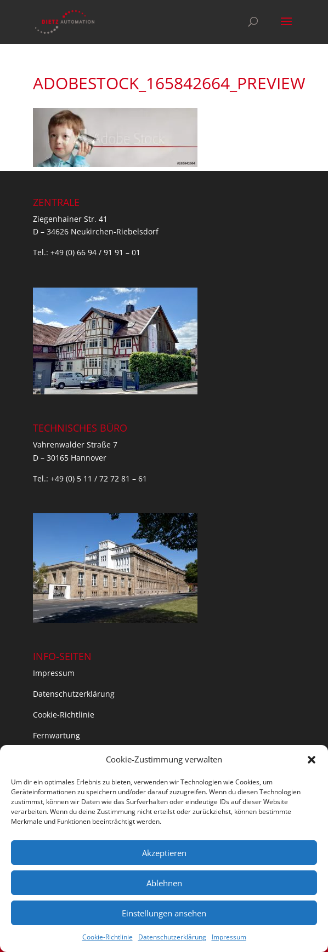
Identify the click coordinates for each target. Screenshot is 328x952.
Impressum (229, 937)
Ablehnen (164, 883)
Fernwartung (56, 735)
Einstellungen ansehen (164, 913)
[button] (311, 759)
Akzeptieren (164, 852)
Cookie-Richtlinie (107, 937)
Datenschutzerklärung (172, 937)
